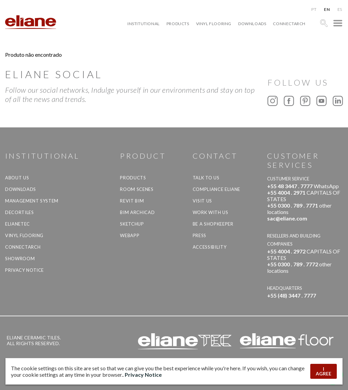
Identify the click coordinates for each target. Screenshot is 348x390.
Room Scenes (136, 189)
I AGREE (323, 371)
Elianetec (17, 224)
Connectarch (289, 23)
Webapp (129, 235)
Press (199, 235)
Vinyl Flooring (213, 23)
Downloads (252, 23)
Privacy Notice (24, 270)
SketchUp (132, 224)
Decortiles (19, 212)
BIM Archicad (137, 212)
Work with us (210, 212)
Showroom (20, 258)
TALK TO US (206, 177)
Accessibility (209, 247)
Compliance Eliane (216, 189)
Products (178, 23)
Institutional (143, 23)
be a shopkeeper (213, 224)
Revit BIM (132, 200)
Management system (31, 200)
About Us (17, 177)
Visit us (202, 200)
